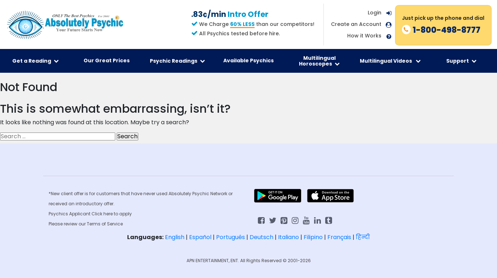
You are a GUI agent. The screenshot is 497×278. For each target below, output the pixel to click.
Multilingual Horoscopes (319, 60)
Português (230, 237)
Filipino (313, 237)
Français (339, 237)
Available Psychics (248, 60)
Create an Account (356, 24)
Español (200, 237)
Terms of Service (105, 224)
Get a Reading (35, 60)
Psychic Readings (177, 60)
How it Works (364, 35)
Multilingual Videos (390, 60)
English (174, 237)
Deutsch (261, 237)
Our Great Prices (107, 60)
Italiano (288, 237)
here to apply (117, 214)
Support (461, 60)
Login (374, 12)
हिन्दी (363, 237)
